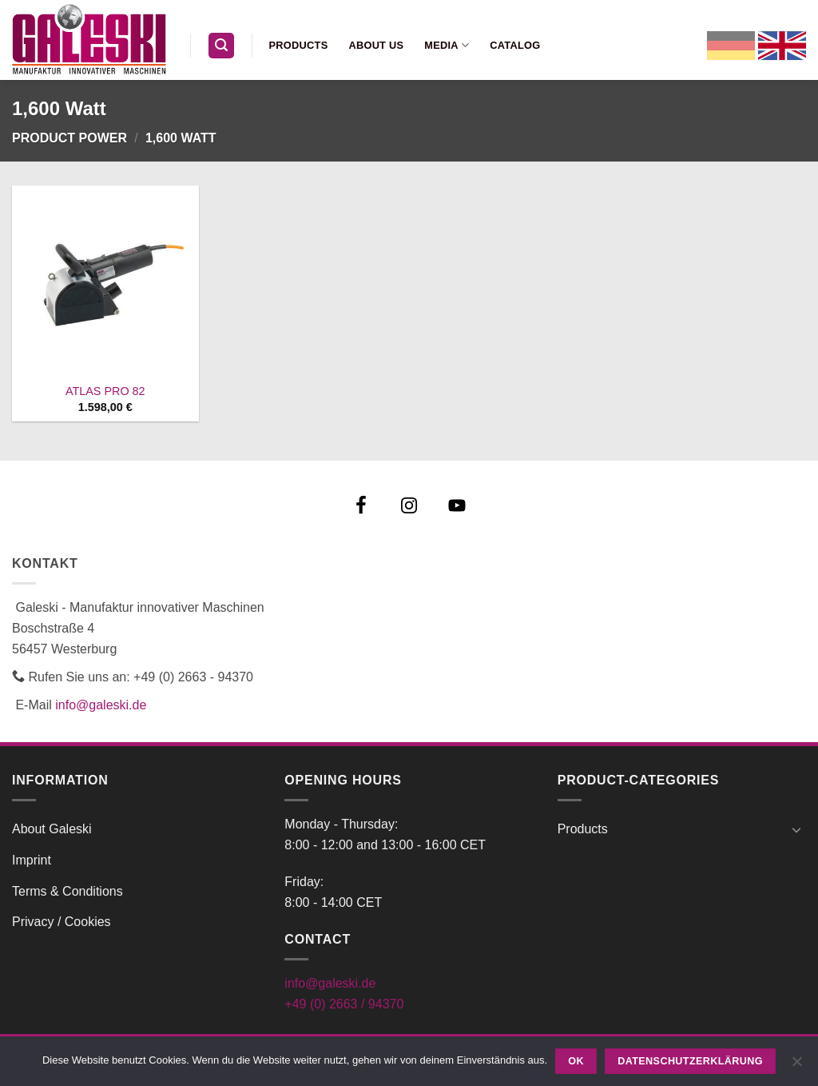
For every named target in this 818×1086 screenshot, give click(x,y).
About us (375, 45)
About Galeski (52, 829)
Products (298, 45)
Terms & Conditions (67, 891)
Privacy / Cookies (61, 921)
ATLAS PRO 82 (105, 391)
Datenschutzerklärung (690, 1061)
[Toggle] (796, 829)
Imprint (31, 860)
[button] (221, 46)
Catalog (515, 45)
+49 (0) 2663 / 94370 (343, 1004)
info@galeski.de (100, 705)
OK (576, 1061)
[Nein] (796, 1066)
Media (446, 45)
